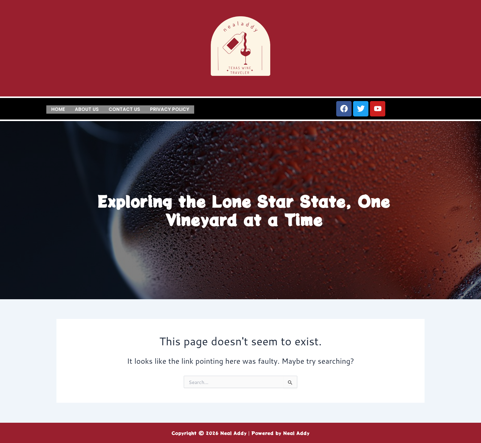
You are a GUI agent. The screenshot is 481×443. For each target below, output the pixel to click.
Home (58, 109)
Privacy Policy (169, 109)
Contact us (124, 109)
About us (87, 109)
